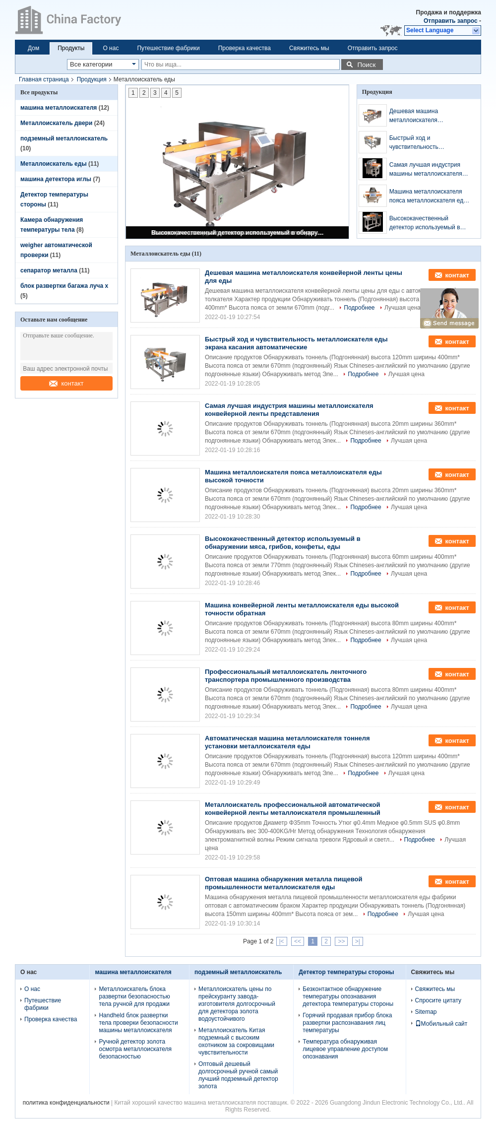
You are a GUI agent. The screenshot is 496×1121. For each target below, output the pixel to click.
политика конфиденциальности (66, 1102)
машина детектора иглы (55, 179)
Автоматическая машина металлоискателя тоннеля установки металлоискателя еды (287, 742)
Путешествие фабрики (168, 48)
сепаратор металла (48, 270)
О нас (111, 48)
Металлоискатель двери (56, 123)
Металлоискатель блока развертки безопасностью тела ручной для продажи (134, 996)
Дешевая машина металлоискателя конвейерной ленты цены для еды (430, 116)
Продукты (71, 48)
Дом (33, 48)
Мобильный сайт (441, 1023)
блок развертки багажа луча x (64, 285)
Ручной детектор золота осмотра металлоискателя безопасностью (135, 1049)
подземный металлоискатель (64, 138)
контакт (66, 383)
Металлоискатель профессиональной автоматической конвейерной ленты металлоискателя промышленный (292, 808)
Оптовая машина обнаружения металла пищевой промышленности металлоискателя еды (284, 883)
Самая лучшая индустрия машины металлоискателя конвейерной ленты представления (425, 169)
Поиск (366, 64)
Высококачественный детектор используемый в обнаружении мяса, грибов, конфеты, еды (238, 232)
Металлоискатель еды (53, 163)
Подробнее (359, 307)
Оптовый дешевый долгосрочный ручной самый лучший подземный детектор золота (238, 1075)
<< (297, 941)
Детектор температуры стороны (346, 972)
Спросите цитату (438, 1000)
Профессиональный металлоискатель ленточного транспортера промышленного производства (286, 675)
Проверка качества (244, 48)
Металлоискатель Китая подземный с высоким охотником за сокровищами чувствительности (236, 1041)
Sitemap (426, 1011)
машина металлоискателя (58, 107)
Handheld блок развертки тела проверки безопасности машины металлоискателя (138, 1023)
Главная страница (44, 79)
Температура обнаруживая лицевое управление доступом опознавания (345, 1049)
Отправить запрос (451, 20)
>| (357, 941)
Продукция (92, 79)
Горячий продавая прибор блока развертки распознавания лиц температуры (347, 1023)
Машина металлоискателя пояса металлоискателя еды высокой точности (428, 196)
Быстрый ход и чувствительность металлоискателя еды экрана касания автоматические (430, 142)
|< (281, 941)
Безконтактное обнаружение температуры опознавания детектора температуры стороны (348, 996)
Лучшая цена (402, 307)
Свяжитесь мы (309, 48)
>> (341, 941)
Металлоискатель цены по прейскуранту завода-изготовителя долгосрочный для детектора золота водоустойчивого (236, 1004)
